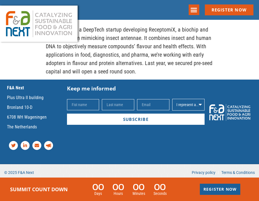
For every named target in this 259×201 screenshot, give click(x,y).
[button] (194, 9)
